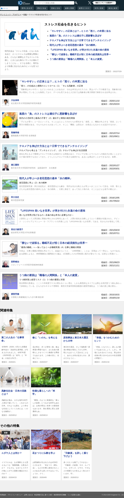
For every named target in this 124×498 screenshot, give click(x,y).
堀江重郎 (15, 165)
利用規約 (3, 495)
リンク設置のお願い (74, 495)
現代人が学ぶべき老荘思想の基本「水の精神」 (73, 45)
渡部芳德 (15, 294)
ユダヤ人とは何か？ (11, 453)
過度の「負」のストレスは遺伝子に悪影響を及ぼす (75, 35)
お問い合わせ (28, 495)
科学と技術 (99, 8)
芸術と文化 (55, 8)
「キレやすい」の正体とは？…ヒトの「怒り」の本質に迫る (80, 31)
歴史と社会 (41, 8)
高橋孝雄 (15, 132)
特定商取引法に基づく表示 (43, 495)
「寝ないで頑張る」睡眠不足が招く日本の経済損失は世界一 (80, 54)
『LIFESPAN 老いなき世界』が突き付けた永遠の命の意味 (79, 50)
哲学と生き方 (27, 8)
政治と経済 (113, 8)
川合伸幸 (15, 100)
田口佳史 (15, 197)
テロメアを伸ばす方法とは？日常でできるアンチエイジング (80, 40)
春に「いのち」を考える (44, 337)
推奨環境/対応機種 (60, 495)
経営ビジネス (84, 8)
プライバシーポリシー (15, 495)
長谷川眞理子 (17, 229)
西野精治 (15, 262)
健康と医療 (69, 8)
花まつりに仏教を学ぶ (43, 453)
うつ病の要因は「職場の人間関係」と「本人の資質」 (76, 59)
